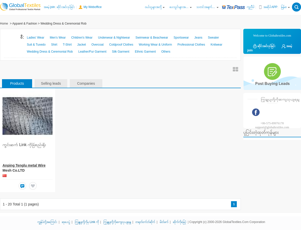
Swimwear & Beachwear (151, 37)
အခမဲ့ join (49, 7)
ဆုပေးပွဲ (66, 222)
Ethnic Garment (145, 51)
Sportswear (181, 37)
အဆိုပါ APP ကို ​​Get (272, 7)
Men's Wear (57, 37)
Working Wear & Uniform (155, 44)
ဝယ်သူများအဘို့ (153, 7)
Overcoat (97, 44)
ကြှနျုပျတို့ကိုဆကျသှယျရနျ (117, 222)
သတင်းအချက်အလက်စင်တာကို (205, 7)
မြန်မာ (284, 7)
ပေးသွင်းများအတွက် (179, 7)
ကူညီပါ (250, 7)
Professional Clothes (191, 44)
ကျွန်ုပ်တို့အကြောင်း (47, 222)
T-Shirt (67, 44)
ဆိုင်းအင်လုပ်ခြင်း (66, 7)
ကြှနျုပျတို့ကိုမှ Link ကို (87, 222)
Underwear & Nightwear (114, 37)
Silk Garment (120, 51)
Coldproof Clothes (121, 44)
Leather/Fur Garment (92, 51)
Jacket (81, 44)
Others (165, 51)
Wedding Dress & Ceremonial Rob (50, 51)
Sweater (213, 37)
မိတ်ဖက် (164, 222)
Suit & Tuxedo (36, 44)
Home (4, 23)
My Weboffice (93, 7)
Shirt (54, 44)
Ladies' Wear (35, 37)
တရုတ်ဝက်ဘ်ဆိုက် (145, 222)
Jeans (198, 37)
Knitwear (216, 44)
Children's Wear (82, 37)
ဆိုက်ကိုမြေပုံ (179, 222)
